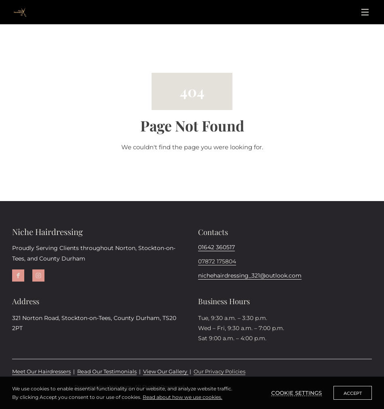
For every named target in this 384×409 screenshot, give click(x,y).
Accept (353, 393)
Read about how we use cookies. (182, 397)
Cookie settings (296, 393)
